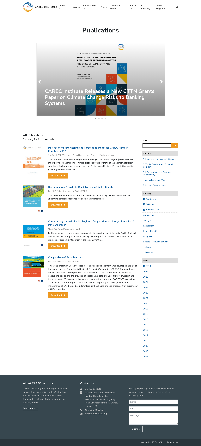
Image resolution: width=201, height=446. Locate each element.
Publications (89, 5)
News (104, 7)
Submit (136, 428)
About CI (63, 5)
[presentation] (40, 82)
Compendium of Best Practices (65, 257)
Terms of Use (172, 442)
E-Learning (145, 7)
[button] (95, 118)
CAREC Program (160, 7)
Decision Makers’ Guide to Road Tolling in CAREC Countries (82, 187)
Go (174, 145)
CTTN (133, 5)
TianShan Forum (115, 7)
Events (76, 7)
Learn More (30, 408)
